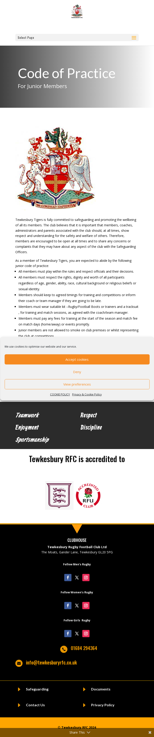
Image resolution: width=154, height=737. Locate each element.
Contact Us (35, 705)
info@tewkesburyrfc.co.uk (51, 662)
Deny (77, 372)
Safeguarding (37, 689)
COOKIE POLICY (60, 394)
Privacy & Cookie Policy (87, 394)
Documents (100, 689)
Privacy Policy (103, 705)
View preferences (77, 384)
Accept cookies (77, 359)
